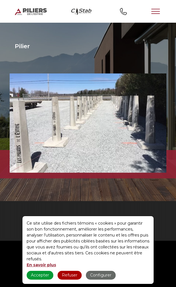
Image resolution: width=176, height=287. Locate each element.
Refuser (69, 275)
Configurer (100, 275)
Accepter (40, 275)
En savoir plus (41, 264)
